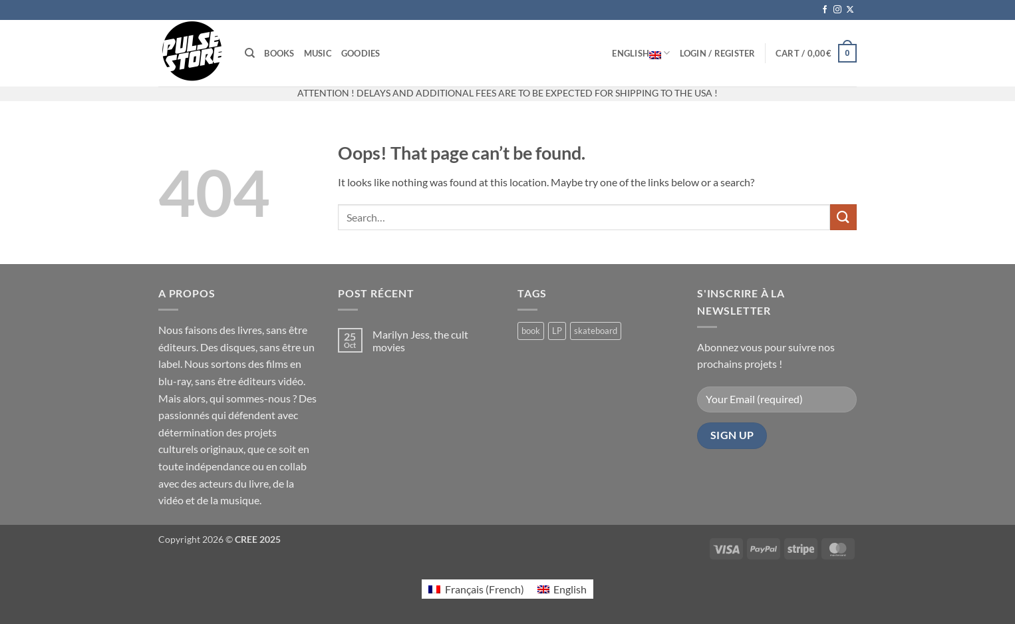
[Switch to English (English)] (562, 589)
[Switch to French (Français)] (476, 589)
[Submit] (843, 217)
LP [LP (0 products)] (557, 330)
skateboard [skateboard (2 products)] (595, 330)
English (641, 53)
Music (318, 53)
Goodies (360, 53)
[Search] (250, 53)
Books (279, 53)
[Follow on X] (850, 10)
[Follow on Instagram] (837, 10)
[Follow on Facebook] (825, 10)
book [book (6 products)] (530, 330)
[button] (718, 53)
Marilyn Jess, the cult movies (420, 340)
